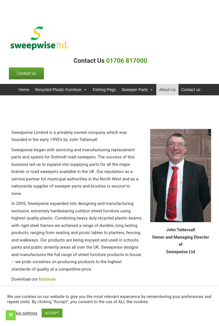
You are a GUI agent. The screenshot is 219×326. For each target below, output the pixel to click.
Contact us (190, 89)
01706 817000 (127, 60)
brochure (47, 279)
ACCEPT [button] (52, 313)
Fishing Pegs (104, 89)
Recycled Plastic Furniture (61, 89)
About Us (167, 89)
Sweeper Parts (137, 89)
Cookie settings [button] (23, 313)
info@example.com (85, 6)
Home (24, 89)
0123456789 (34, 6)
